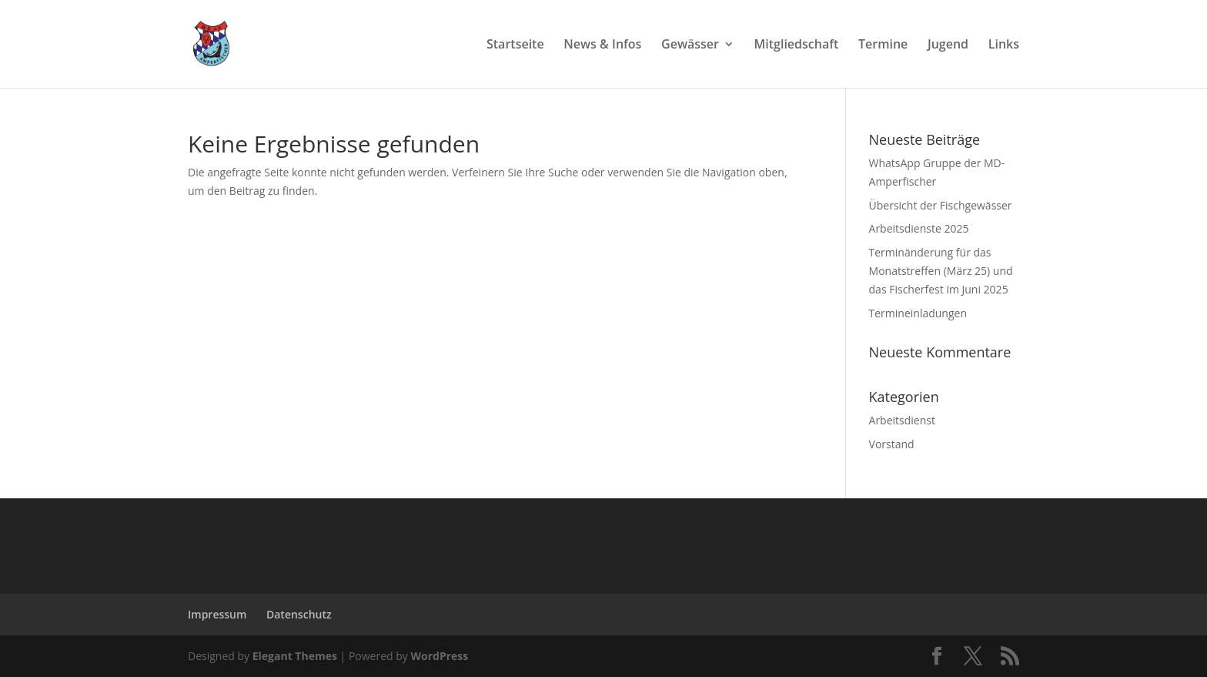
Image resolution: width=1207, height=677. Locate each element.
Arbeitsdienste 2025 (919, 228)
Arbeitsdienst (902, 420)
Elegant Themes (294, 656)
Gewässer (690, 45)
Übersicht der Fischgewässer (940, 205)
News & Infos (602, 45)
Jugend (948, 45)
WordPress (439, 656)
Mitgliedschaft (796, 45)
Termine (883, 45)
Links (1003, 45)
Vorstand (891, 444)
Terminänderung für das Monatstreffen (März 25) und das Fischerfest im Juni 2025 (941, 271)
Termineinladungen (918, 313)
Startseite (515, 45)
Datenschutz (299, 614)
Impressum (217, 614)
